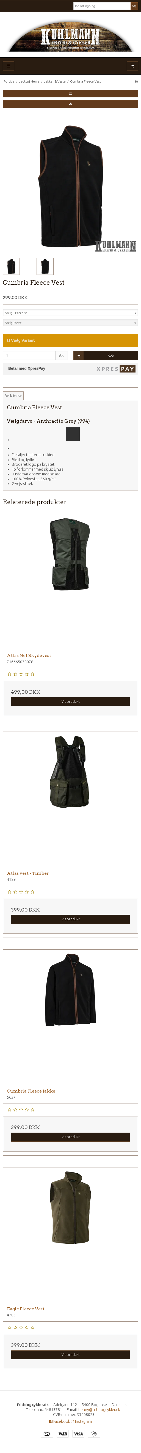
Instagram (81, 1421)
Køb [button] (94, 355)
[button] (70, 93)
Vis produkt (71, 701)
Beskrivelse (13, 395)
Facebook (59, 1421)
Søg (134, 5)
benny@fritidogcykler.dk (99, 1409)
